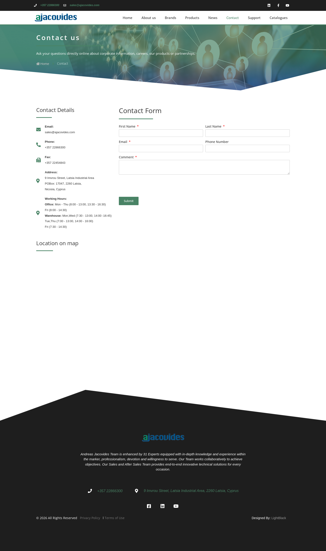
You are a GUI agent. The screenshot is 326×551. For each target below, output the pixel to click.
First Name (127, 126)
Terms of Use (115, 517)
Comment (126, 157)
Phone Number (217, 142)
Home (127, 17)
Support (254, 17)
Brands (170, 17)
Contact (232, 17)
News (212, 17)
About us (148, 17)
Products (192, 17)
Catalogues (279, 17)
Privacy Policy (90, 517)
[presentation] (153, 186)
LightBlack (278, 517)
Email (123, 142)
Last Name (213, 126)
